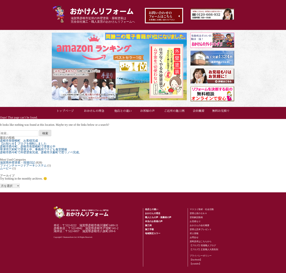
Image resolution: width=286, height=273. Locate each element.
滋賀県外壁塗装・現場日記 (17, 162)
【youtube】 (195, 263)
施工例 (148, 225)
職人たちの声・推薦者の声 (158, 217)
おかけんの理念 (94, 110)
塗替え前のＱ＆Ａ (198, 213)
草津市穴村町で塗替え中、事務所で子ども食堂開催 (33, 149)
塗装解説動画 (196, 217)
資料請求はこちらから (201, 241)
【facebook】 (196, 259)
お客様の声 (147, 110)
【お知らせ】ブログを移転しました (23, 143)
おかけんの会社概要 (199, 225)
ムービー (6, 168)
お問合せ (194, 237)
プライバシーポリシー (201, 255)
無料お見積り (221, 110)
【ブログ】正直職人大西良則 (204, 249)
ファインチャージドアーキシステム (23, 165)
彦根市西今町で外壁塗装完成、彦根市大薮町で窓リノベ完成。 (41, 152)
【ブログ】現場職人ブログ (203, 245)
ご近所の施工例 (174, 110)
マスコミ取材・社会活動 (202, 209)
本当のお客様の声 (154, 221)
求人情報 (194, 233)
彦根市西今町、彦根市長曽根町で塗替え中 (27, 146)
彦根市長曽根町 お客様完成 (19, 140)
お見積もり (195, 221)
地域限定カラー (152, 233)
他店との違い (123, 110)
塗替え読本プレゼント (201, 229)
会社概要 (198, 110)
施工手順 (149, 229)
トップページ (65, 110)
